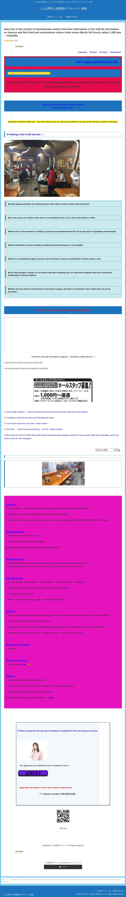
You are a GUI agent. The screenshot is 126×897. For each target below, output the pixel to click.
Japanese (82, 52)
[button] (63, 867)
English (93, 52)
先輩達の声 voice (117, 891)
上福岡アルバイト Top (103, 891)
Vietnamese (115, 52)
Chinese (103, 52)
